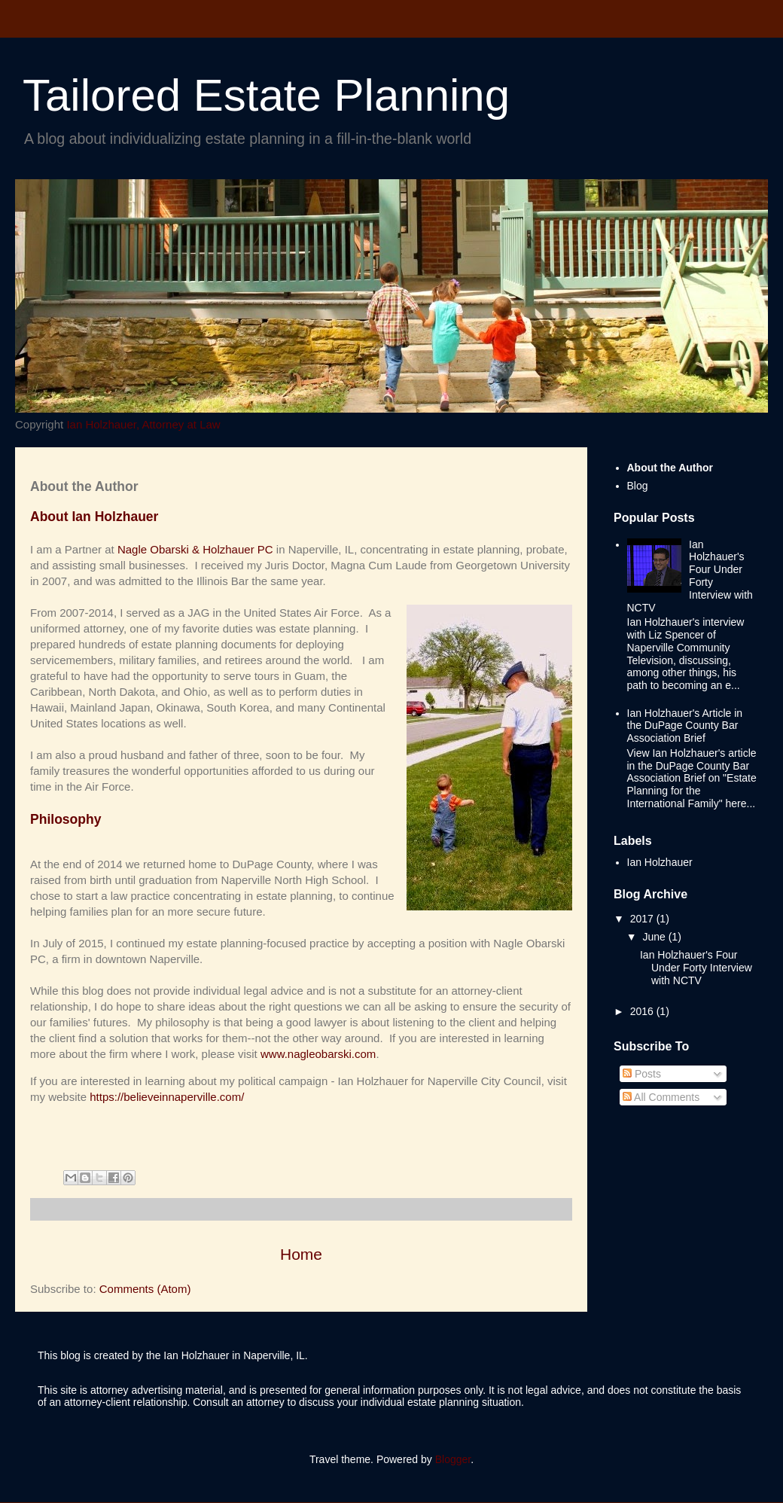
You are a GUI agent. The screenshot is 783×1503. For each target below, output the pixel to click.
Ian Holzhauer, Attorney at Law (143, 424)
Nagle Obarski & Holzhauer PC (195, 549)
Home (301, 1254)
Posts (642, 1074)
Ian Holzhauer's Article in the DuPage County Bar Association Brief (685, 726)
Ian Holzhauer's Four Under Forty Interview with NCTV (690, 576)
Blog (637, 486)
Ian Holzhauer (660, 862)
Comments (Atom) (145, 1288)
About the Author (670, 468)
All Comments (661, 1097)
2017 (643, 919)
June (655, 937)
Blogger (453, 1459)
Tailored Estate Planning (266, 95)
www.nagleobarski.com (318, 1053)
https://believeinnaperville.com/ (167, 1096)
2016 (643, 1011)
